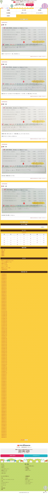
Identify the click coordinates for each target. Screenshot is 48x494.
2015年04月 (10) (4, 355)
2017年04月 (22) (4, 321)
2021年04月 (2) (4, 284)
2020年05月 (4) (4, 295)
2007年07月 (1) (4, 427)
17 (30, 240)
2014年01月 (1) (4, 377)
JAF (2, 486)
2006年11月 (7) (4, 435)
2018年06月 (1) (4, 305)
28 (10, 244)
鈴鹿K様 (2, 252)
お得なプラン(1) (4, 263)
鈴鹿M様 (2, 255)
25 (37, 242)
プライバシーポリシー (29, 482)
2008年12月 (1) (4, 415)
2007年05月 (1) (4, 428)
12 (43, 238)
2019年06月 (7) (4, 298)
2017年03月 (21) (4, 322)
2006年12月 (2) (4, 434)
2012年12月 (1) (4, 387)
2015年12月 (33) (4, 344)
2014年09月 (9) (4, 365)
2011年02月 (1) (4, 401)
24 (30, 242)
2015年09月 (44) (4, 348)
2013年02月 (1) (4, 385)
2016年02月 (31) (4, 341)
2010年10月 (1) (4, 404)
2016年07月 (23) (4, 334)
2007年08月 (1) (4, 425)
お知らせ (2, 467)
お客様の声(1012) (4, 269)
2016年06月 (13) (4, 335)
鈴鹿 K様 (4, 64)
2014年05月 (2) (4, 371)
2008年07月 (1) (4, 418)
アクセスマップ (36, 455)
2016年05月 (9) (4, 337)
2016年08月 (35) (4, 332)
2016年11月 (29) (4, 328)
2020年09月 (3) (4, 291)
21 (10, 242)
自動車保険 (3, 488)
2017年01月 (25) (4, 325)
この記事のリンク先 (41, 56)
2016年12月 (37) (4, 327)
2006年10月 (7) (4, 437)
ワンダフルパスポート (5, 482)
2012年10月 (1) (4, 388)
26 (43, 242)
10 (30, 238)
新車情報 (39, 10)
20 (4, 242)
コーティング (3, 485)
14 (10, 240)
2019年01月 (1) (4, 301)
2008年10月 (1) (4, 417)
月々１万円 (24, 10)
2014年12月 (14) (4, 361)
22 (17, 242)
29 (17, 244)
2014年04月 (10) (4, 372)
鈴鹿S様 (2, 251)
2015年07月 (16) (4, 351)
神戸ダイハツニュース (29, 479)
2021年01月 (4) (4, 285)
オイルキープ (3, 483)
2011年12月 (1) (4, 394)
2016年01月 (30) (4, 342)
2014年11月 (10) (4, 362)
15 (17, 240)
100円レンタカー (28, 470)
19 (43, 240)
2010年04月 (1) (4, 407)
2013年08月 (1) (4, 381)
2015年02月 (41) (4, 358)
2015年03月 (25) (4, 357)
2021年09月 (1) (4, 281)
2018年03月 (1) (4, 308)
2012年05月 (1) (4, 391)
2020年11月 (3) (4, 288)
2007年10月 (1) (4, 424)
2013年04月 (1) (4, 384)
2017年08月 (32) (4, 315)
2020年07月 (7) (4, 294)
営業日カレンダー (4, 470)
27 (4, 244)
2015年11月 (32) (4, 345)
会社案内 (8, 15)
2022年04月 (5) (4, 275)
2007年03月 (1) (4, 431)
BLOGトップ (44, 56)
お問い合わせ (30, 4)
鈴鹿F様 (2, 254)
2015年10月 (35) (4, 347)
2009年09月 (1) (4, 411)
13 (4, 240)
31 (30, 244)
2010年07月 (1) (4, 405)
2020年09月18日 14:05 (35, 178)
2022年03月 (24, 232)
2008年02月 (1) (4, 421)
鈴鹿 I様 (4, 24)
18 (37, 240)
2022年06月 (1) (4, 274)
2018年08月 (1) (4, 304)
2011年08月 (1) (4, 397)
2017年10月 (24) (4, 312)
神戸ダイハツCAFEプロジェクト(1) (7, 260)
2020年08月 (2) (4, 292)
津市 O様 (4, 186)
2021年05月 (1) (4, 282)
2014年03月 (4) (4, 374)
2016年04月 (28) (4, 338)
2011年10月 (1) (4, 395)
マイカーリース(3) (4, 266)
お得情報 (8, 10)
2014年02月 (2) (4, 375)
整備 (2, 489)
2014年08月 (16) (4, 367)
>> (27, 19)
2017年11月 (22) (4, 311)
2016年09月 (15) (4, 331)
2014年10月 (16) (4, 364)
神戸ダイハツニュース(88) (5, 267)
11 (37, 238)
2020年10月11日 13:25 (35, 56)
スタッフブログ (28, 483)
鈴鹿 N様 (4, 104)
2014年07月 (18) (4, 368)
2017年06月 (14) (4, 318)
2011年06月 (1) (4, 398)
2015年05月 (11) (4, 354)
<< (20, 19)
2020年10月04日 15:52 (35, 96)
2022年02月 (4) (4, 278)
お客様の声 (31, 56)
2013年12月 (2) (4, 378)
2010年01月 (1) (4, 408)
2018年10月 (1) (4, 302)
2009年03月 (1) (4, 414)
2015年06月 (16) (4, 352)
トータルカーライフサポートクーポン (7, 479)
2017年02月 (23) (4, 324)
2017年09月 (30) (4, 314)
